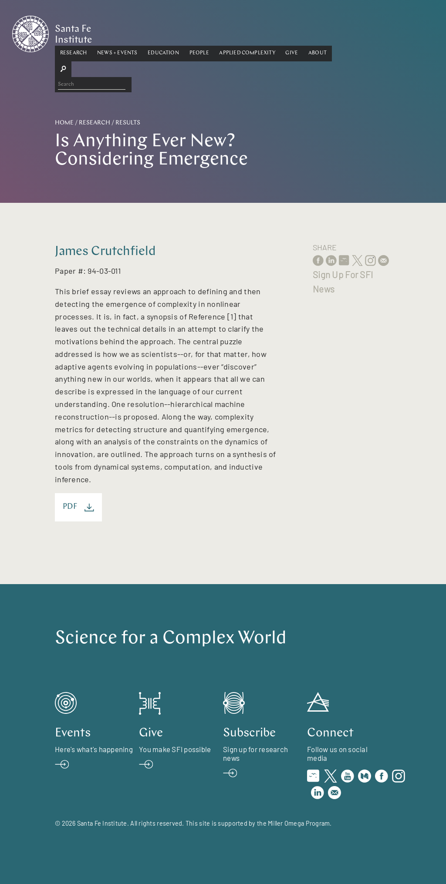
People (242, 31)
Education (206, 31)
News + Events (160, 31)
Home (64, 123)
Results (127, 123)
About (360, 31)
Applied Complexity (290, 31)
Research (116, 31)
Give (334, 31)
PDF (78, 507)
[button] (116, 32)
